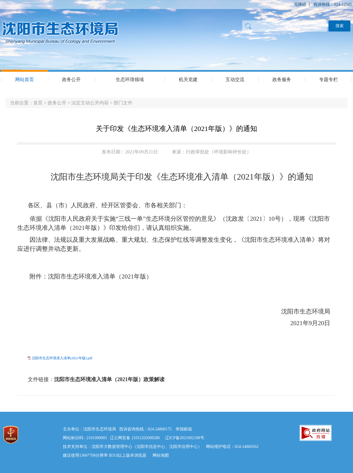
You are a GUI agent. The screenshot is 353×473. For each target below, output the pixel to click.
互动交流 (235, 79)
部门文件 (123, 102)
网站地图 (161, 455)
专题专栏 (328, 79)
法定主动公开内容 (90, 102)
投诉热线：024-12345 (333, 4)
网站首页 (24, 79)
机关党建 (188, 79)
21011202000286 (145, 438)
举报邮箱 (184, 429)
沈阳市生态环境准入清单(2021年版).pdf (62, 358)
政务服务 (281, 79)
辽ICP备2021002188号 (184, 438)
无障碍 (300, 4)
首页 (38, 102)
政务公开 (71, 79)
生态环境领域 (130, 79)
